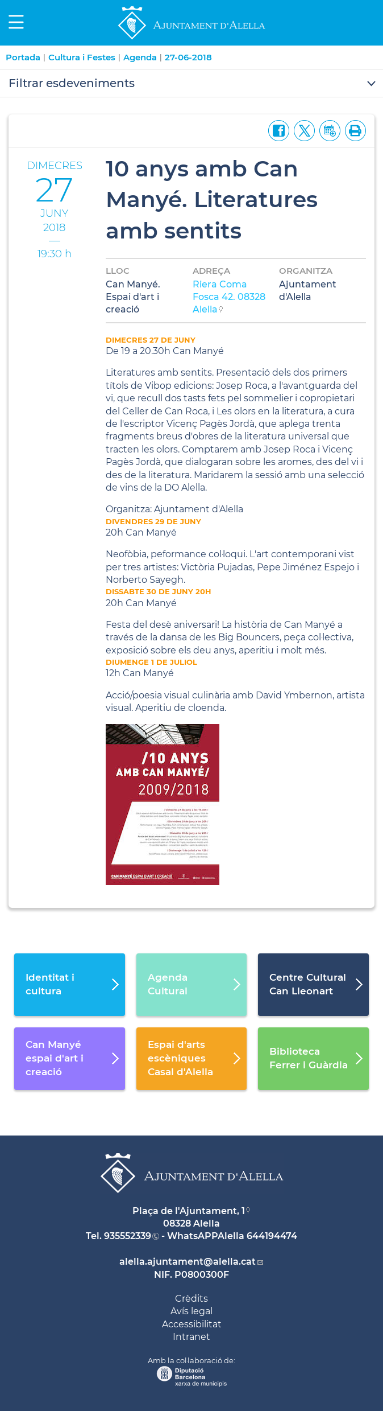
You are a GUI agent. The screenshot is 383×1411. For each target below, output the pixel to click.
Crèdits (191, 1298)
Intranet (191, 1336)
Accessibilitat (192, 1324)
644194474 (272, 1236)
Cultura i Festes (81, 57)
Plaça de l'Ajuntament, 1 (188, 1211)
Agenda (140, 57)
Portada (23, 57)
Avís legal (191, 1311)
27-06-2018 (188, 57)
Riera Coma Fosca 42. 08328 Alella (229, 297)
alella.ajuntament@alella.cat (187, 1261)
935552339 (127, 1236)
